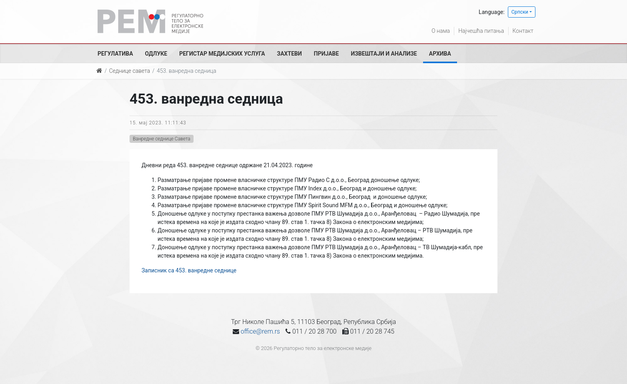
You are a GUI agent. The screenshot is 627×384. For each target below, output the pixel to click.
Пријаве (326, 53)
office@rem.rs (260, 331)
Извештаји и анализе (384, 53)
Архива (440, 53)
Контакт (523, 31)
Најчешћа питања (481, 31)
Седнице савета (129, 71)
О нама (440, 31)
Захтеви (289, 53)
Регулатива (115, 53)
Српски (519, 12)
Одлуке (156, 53)
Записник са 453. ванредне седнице (189, 270)
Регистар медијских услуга (222, 53)
